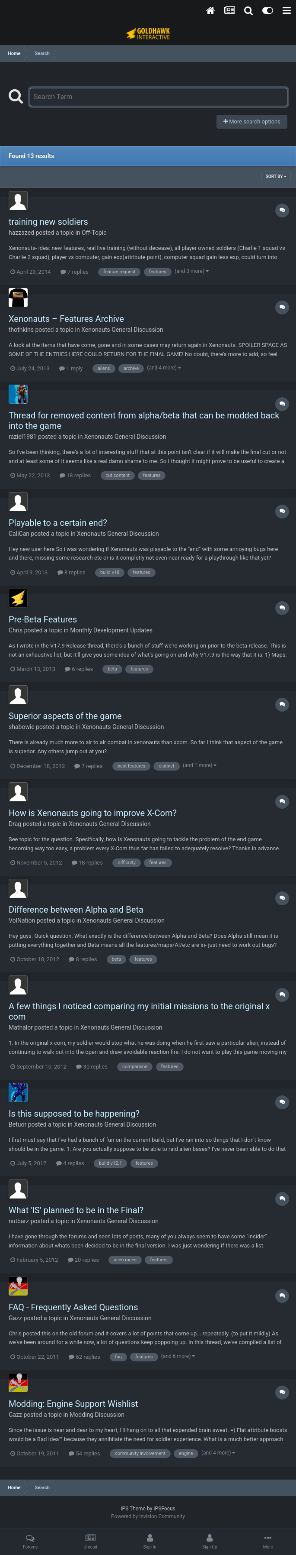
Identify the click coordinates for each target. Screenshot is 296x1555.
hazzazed (21, 232)
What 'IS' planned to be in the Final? (76, 1210)
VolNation (22, 920)
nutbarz (19, 1221)
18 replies (75, 475)
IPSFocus (164, 1509)
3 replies (71, 572)
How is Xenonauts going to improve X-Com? (93, 813)
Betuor (17, 1124)
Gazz (15, 1318)
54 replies (84, 1453)
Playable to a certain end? (58, 523)
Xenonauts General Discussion (122, 329)
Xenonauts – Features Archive (66, 319)
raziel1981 (23, 436)
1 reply (71, 368)
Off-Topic (94, 232)
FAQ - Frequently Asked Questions (73, 1307)
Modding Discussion (97, 1414)
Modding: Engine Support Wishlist (73, 1404)
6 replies (79, 669)
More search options (251, 121)
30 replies (91, 1066)
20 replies (83, 1260)
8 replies (83, 959)
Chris (15, 630)
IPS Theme (133, 1509)
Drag (15, 823)
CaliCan (19, 533)
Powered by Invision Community (148, 1516)
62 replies (84, 1357)
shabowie (22, 726)
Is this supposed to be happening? (74, 1113)
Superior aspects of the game (65, 716)
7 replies (74, 272)
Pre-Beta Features (43, 619)
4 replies (70, 1163)
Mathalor (21, 1027)
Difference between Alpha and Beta (76, 909)
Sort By (276, 176)
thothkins (21, 329)
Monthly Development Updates (111, 630)
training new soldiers (48, 222)
